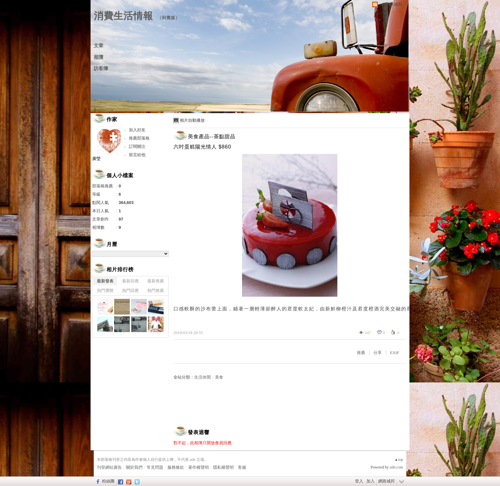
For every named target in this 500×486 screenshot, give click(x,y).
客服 (242, 467)
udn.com (396, 467)
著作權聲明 (198, 467)
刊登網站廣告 (109, 467)
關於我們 (134, 467)
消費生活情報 (123, 16)
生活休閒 (202, 377)
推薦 (361, 352)
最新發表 (105, 281)
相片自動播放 (192, 120)
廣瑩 (96, 158)
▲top (398, 459)
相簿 (98, 57)
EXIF (394, 352)
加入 (370, 481)
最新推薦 (155, 281)
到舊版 (168, 17)
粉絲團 (108, 481)
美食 (219, 377)
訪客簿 (101, 68)
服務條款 (175, 467)
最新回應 (130, 281)
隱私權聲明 (223, 467)
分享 (377, 352)
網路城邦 (386, 481)
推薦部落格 (139, 138)
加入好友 (137, 129)
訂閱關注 (137, 146)
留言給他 (137, 154)
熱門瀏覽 (105, 290)
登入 (359, 481)
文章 (98, 45)
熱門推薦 (155, 290)
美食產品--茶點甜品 (211, 136)
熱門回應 (130, 290)
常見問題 (155, 467)
